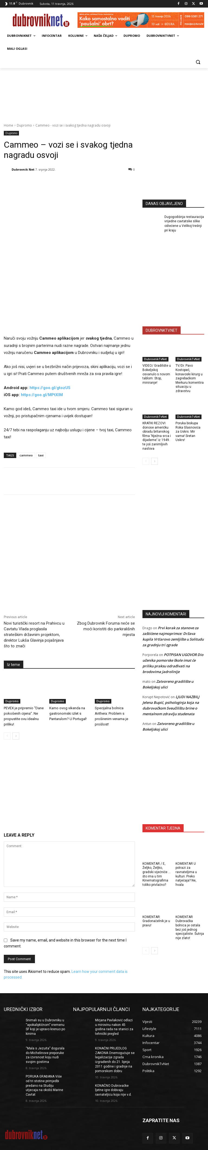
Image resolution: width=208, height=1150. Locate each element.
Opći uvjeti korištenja (147, 1145)
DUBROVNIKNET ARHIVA (184, 1145)
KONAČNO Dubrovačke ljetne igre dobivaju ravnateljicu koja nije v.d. (113, 1064)
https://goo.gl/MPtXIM (42, 321)
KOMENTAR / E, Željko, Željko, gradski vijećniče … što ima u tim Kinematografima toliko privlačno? (156, 874)
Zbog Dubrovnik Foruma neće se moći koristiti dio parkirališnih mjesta (106, 555)
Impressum (86, 1145)
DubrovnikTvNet (155, 359)
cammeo (26, 382)
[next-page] (15, 662)
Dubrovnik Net (23, 169)
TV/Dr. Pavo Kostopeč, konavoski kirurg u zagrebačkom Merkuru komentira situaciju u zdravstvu (190, 378)
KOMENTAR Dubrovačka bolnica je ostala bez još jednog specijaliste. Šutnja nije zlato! (190, 927)
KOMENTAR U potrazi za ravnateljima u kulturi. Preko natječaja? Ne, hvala (186, 874)
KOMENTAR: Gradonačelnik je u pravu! (156, 921)
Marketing (105, 1145)
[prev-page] (7, 662)
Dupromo (24, 125)
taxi (41, 382)
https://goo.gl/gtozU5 (50, 314)
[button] (197, 61)
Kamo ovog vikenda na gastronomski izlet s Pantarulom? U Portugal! (68, 639)
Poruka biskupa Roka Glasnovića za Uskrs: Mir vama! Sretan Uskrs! (188, 431)
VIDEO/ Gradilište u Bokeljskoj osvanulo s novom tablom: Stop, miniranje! (156, 374)
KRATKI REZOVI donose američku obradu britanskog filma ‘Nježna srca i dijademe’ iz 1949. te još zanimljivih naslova (156, 435)
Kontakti (122, 1145)
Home (8, 125)
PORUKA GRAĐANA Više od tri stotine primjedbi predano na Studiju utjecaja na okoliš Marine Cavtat (44, 1060)
